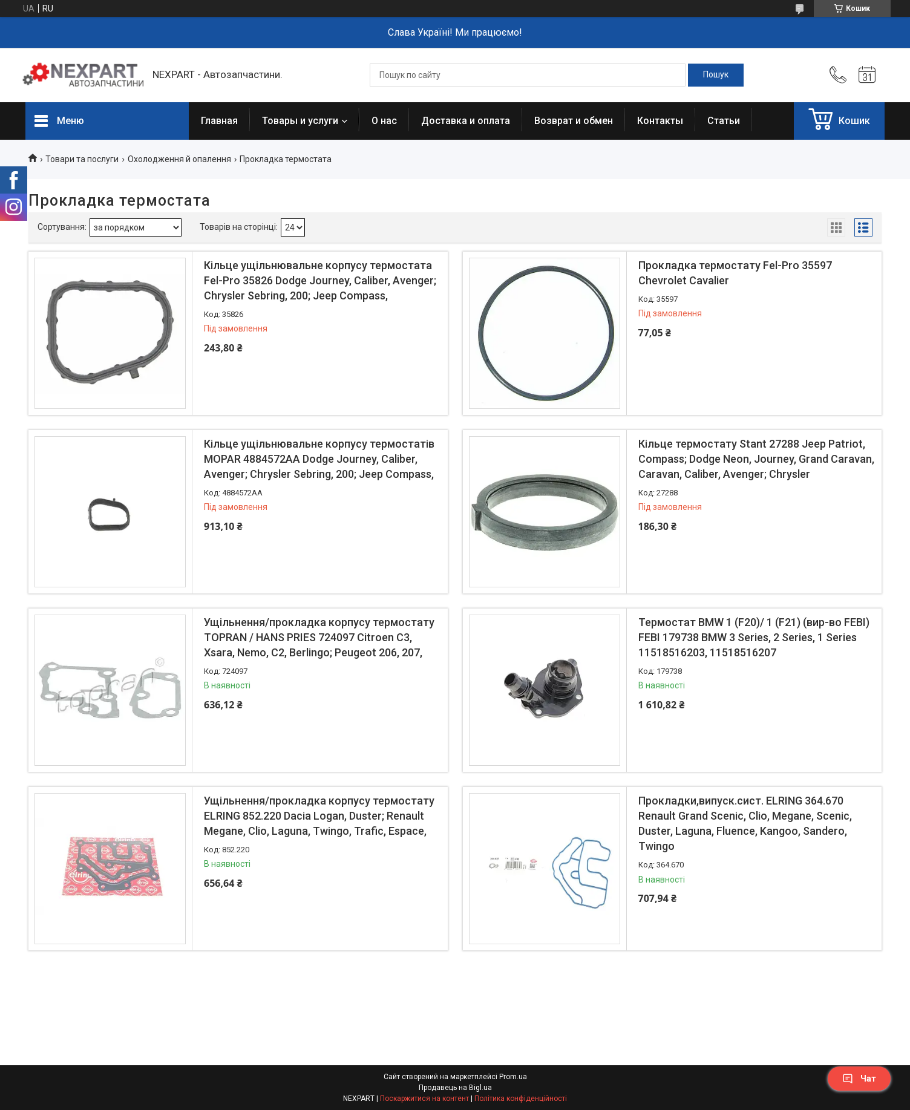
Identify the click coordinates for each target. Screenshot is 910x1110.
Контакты (660, 120)
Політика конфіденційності (520, 1098)
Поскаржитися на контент (424, 1098)
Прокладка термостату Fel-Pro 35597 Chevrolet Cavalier (735, 273)
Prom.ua (513, 1076)
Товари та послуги (82, 159)
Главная (219, 120)
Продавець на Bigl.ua (455, 1087)
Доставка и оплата (465, 120)
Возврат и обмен (573, 120)
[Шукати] (716, 75)
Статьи (723, 120)
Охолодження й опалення (179, 159)
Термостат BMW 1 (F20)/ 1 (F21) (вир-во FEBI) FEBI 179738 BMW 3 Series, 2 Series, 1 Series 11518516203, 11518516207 (753, 637)
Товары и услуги (300, 120)
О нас (384, 120)
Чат (859, 1078)
